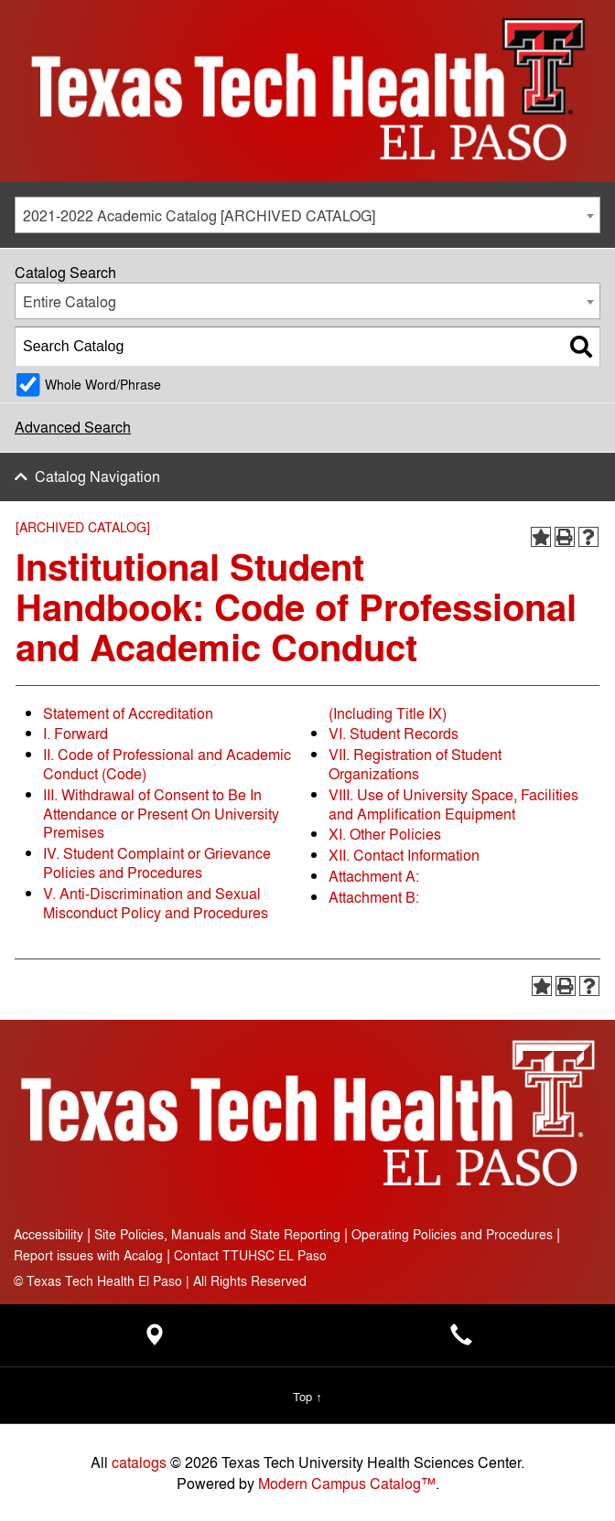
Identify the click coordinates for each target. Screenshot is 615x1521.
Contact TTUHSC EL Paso (250, 1254)
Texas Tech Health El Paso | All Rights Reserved (160, 1280)
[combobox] (307, 215)
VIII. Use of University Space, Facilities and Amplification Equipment (453, 804)
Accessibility (48, 1233)
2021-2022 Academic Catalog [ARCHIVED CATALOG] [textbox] (199, 215)
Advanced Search (73, 426)
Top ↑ (307, 1396)
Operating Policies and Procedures (452, 1233)
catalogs (139, 1462)
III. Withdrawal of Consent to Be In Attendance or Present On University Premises (161, 813)
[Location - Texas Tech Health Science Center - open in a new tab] (154, 1339)
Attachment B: (374, 896)
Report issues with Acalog (88, 1254)
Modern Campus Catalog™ (347, 1483)
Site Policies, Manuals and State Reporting (217, 1233)
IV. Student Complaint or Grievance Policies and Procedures (157, 862)
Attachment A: (374, 875)
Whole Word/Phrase (103, 383)
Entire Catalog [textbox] (69, 301)
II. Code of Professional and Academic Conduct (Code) (167, 764)
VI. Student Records (394, 733)
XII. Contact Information (404, 854)
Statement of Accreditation (128, 712)
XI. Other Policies (385, 833)
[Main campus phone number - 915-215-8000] (461, 1339)
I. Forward (75, 733)
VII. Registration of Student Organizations (415, 764)
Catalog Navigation (97, 476)
